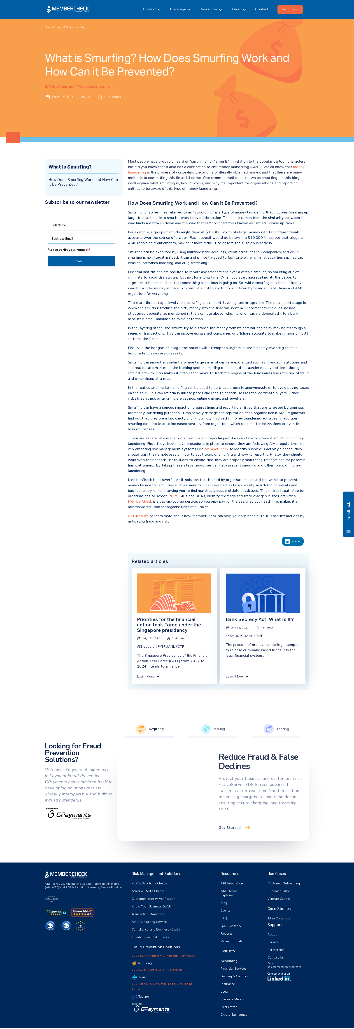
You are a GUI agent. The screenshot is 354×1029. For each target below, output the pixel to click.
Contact (261, 9)
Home (49, 27)
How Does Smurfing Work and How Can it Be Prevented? (83, 182)
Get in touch (138, 515)
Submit (81, 261)
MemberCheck (217, 449)
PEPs (173, 496)
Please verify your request (69, 250)
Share (295, 541)
